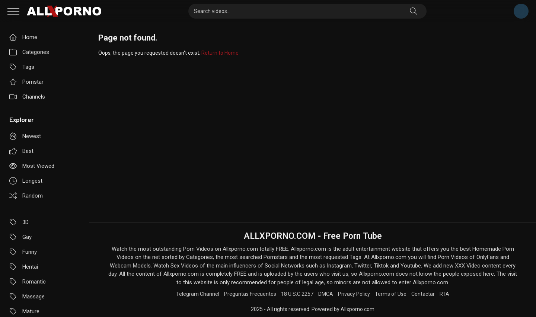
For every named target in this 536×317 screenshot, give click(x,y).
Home (23, 37)
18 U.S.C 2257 (297, 294)
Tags (21, 67)
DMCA (325, 294)
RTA (444, 294)
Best (21, 151)
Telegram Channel (521, 11)
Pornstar (26, 82)
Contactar (423, 294)
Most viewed (31, 166)
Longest (25, 181)
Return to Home (220, 53)
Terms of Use (390, 294)
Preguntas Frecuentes (250, 294)
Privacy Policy (354, 294)
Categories (29, 52)
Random (26, 195)
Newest (25, 136)
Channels (27, 96)
